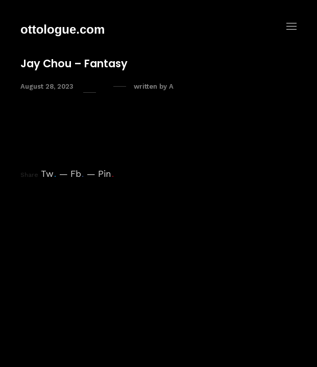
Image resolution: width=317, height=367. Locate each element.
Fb (77, 174)
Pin (106, 174)
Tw (48, 174)
